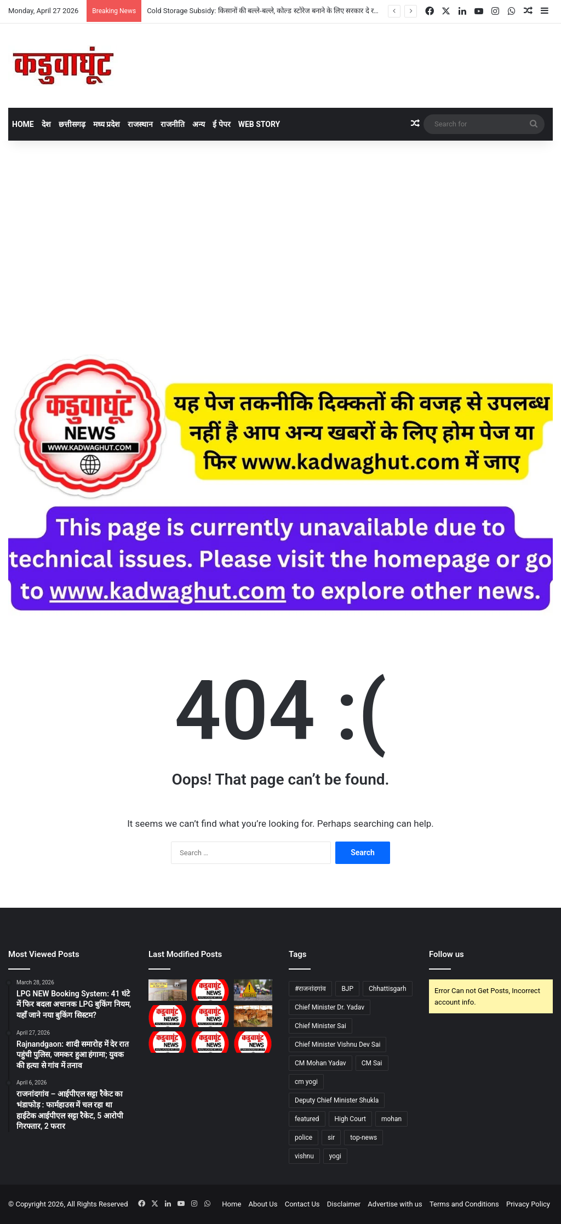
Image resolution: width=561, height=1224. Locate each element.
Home (23, 124)
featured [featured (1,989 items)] (307, 1119)
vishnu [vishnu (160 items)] (304, 1156)
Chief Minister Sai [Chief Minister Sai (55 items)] (320, 1026)
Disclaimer (343, 1204)
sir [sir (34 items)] (331, 1137)
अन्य (198, 124)
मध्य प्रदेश (106, 124)
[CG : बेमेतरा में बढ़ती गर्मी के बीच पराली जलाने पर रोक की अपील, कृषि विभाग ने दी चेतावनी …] (167, 1015)
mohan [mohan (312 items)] (391, 1119)
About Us (263, 1204)
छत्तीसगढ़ (72, 124)
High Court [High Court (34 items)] (350, 1119)
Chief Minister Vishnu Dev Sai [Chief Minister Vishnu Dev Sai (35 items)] (337, 1044)
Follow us (446, 954)
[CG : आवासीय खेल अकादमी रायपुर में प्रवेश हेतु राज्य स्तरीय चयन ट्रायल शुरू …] (210, 990)
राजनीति (173, 124)
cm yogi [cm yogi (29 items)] (306, 1082)
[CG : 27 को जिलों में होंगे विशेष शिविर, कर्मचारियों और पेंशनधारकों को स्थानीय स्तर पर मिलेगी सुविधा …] (210, 1015)
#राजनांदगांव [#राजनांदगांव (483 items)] (310, 989)
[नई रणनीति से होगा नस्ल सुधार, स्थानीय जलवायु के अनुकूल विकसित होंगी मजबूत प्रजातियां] (253, 1015)
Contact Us (302, 1204)
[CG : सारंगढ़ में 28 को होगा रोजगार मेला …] (167, 1042)
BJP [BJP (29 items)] (347, 989)
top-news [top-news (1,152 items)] (363, 1137)
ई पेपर (221, 124)
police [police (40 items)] (303, 1137)
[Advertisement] (280, 233)
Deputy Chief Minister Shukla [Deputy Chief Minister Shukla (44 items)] (337, 1100)
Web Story (259, 124)
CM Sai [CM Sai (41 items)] (372, 1063)
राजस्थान (140, 124)
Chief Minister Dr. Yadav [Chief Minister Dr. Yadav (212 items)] (329, 1007)
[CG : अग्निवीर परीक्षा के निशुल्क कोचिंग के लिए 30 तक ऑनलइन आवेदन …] (210, 1042)
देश (46, 124)
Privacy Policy (528, 1204)
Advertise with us (395, 1204)
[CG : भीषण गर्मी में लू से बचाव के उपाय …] (253, 1042)
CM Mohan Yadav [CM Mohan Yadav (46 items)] (320, 1063)
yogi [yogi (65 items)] (335, 1156)
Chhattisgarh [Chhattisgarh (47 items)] (387, 989)
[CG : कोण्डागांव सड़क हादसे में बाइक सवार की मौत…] (253, 990)
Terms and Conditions (464, 1204)
